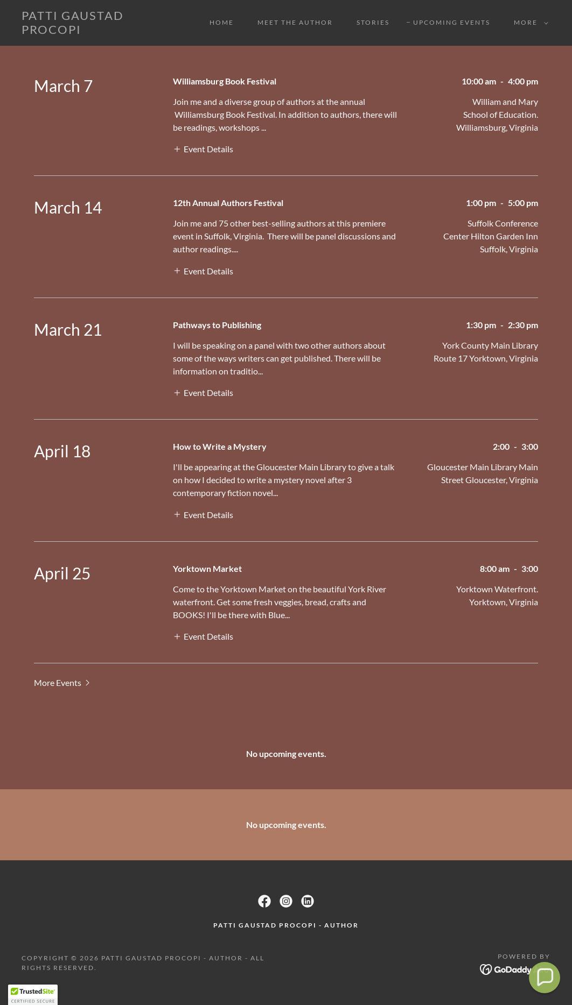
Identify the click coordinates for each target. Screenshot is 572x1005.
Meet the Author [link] (295, 22)
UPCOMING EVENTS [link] (451, 22)
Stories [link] (373, 22)
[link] (92, 30)
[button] (528, 22)
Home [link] (222, 22)
